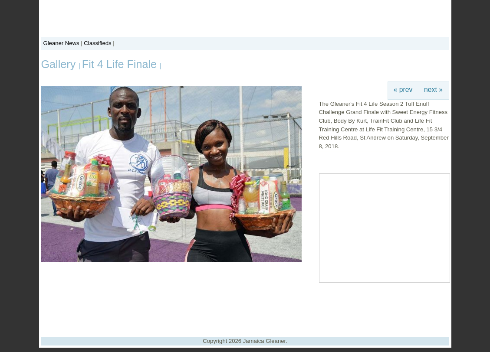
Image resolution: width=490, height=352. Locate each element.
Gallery (60, 64)
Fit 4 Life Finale (121, 64)
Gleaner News (61, 43)
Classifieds (97, 43)
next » (433, 89)
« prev (403, 89)
